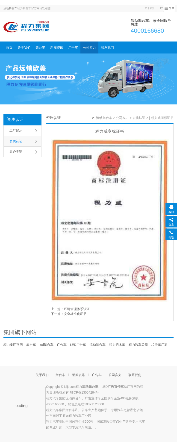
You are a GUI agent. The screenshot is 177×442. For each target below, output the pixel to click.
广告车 (73, 47)
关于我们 (150, 8)
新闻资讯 (56, 47)
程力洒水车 (117, 345)
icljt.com (70, 387)
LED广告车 (78, 345)
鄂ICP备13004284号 (84, 392)
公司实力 (89, 47)
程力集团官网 (13, 345)
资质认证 (15, 119)
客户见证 (15, 152)
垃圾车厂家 (159, 345)
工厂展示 (15, 130)
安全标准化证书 (75, 314)
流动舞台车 (10, 8)
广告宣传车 (93, 398)
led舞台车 (46, 345)
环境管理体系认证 (77, 309)
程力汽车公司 (138, 345)
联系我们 (107, 47)
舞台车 (40, 47)
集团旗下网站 (20, 332)
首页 (9, 47)
